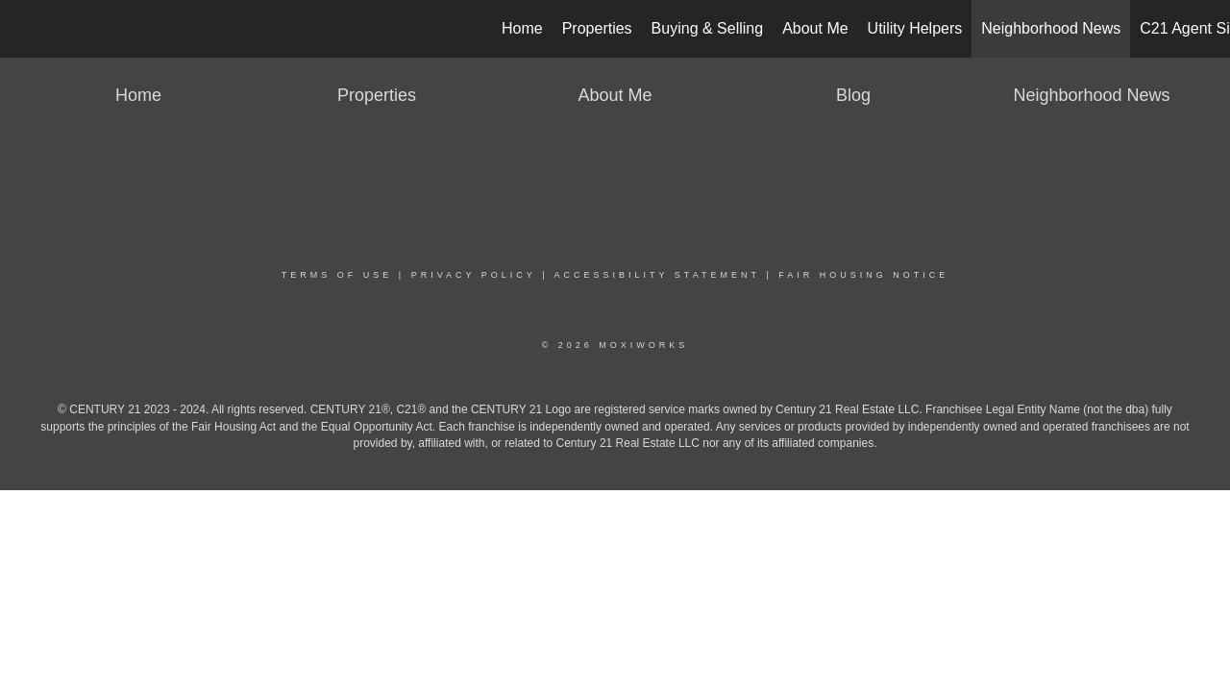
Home (522, 28)
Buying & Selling (708, 28)
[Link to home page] (24, 29)
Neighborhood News (1050, 28)
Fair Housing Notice (863, 275)
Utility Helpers (915, 28)
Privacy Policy (473, 275)
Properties (597, 28)
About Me (815, 28)
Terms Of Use (337, 275)
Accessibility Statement (657, 275)
